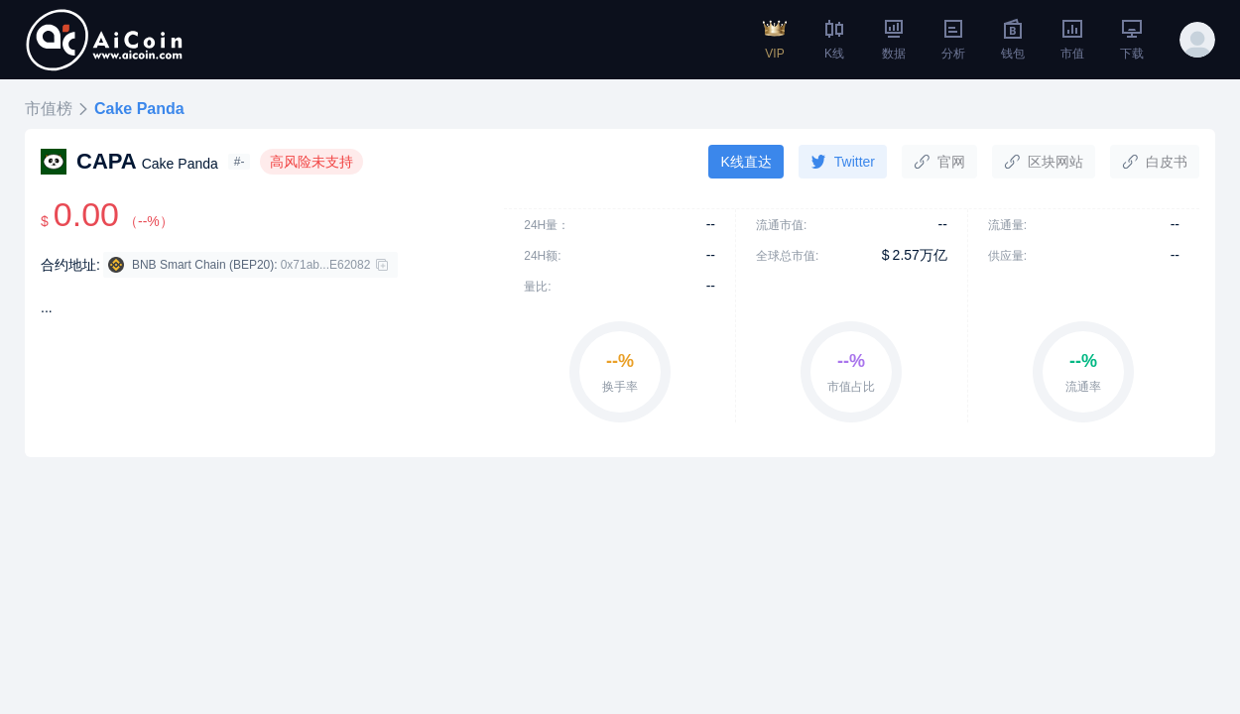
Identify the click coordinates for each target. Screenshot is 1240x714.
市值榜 (48, 108)
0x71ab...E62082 (326, 265)
